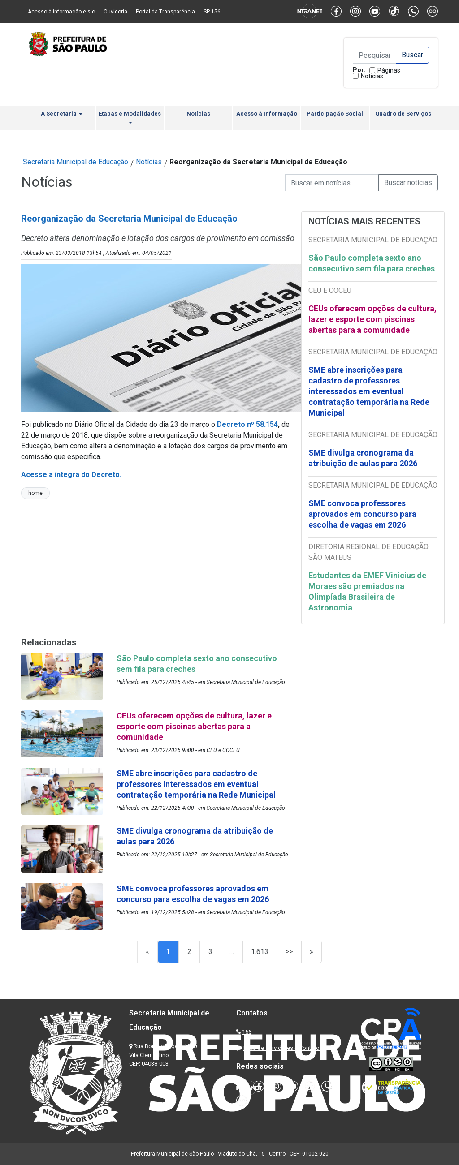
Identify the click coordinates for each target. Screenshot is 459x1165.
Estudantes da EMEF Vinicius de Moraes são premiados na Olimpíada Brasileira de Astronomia (367, 591)
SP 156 (212, 12)
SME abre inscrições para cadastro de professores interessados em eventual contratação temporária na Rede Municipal (368, 391)
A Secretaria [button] (61, 113)
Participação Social (335, 113)
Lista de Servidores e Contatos (283, 1048)
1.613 (259, 951)
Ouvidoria (115, 12)
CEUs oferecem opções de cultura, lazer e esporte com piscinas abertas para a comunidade (372, 319)
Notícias (372, 76)
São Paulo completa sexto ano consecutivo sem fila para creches (371, 263)
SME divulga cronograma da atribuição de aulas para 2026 (362, 458)
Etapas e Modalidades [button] (130, 117)
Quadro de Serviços (403, 113)
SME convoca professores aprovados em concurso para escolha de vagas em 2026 (362, 514)
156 (246, 1031)
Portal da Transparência (165, 12)
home (35, 493)
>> (289, 951)
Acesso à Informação (266, 113)
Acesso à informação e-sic (61, 12)
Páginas (388, 70)
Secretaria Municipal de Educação (75, 162)
